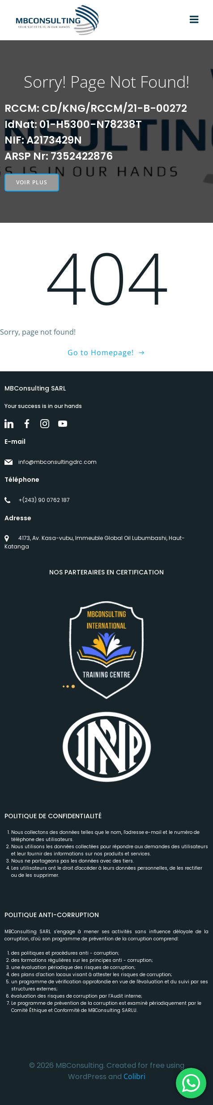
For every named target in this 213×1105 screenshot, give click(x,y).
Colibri (134, 1076)
